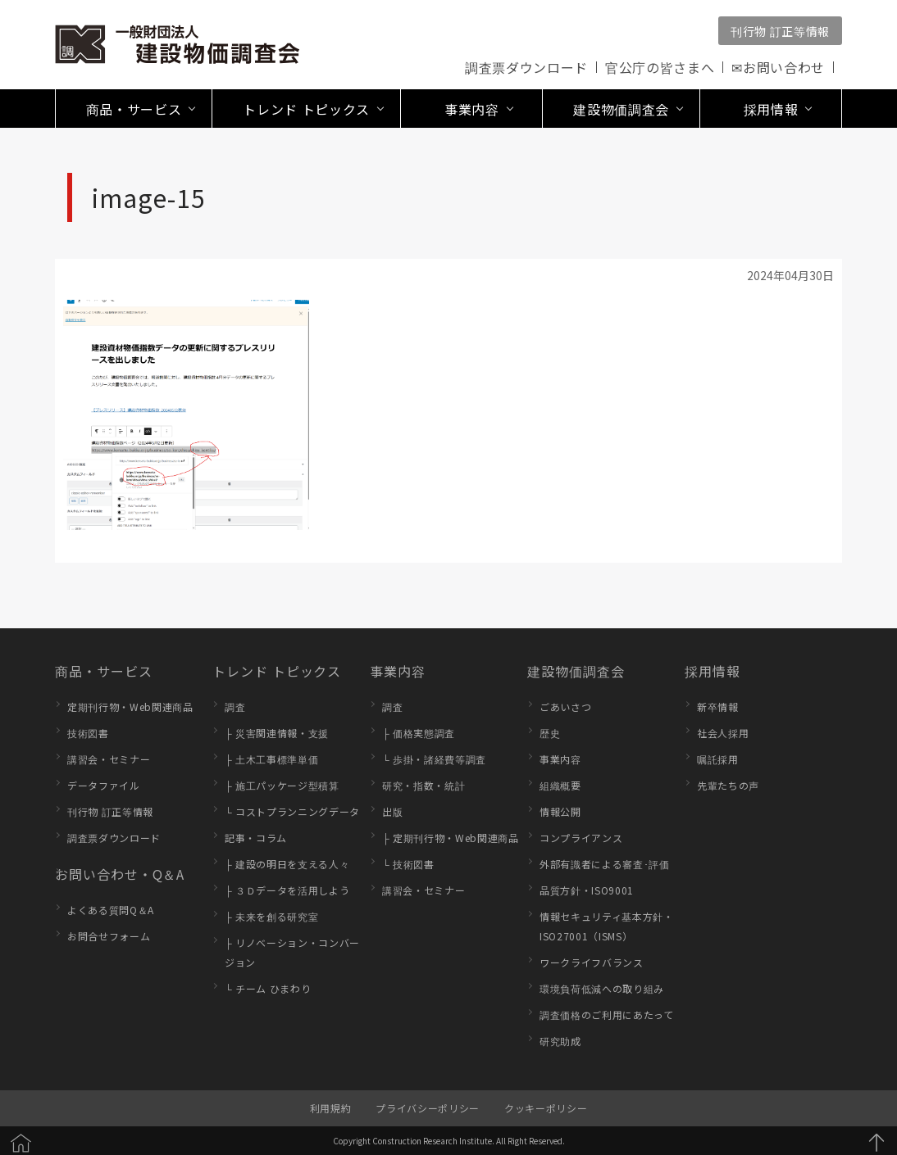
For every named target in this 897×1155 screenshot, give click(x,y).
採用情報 (712, 671)
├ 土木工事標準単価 (271, 759)
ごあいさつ (565, 706)
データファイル (103, 785)
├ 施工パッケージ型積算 (282, 785)
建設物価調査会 (576, 671)
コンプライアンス (581, 838)
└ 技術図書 (408, 864)
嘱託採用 (718, 759)
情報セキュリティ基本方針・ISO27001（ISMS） (607, 926)
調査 (235, 706)
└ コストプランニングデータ (292, 811)
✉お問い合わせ (778, 67)
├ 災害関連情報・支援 (277, 733)
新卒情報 (718, 706)
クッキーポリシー (545, 1108)
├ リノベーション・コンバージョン (292, 952)
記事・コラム (256, 838)
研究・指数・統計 (423, 785)
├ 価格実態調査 (418, 733)
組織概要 (560, 785)
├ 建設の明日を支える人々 (287, 864)
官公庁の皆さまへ (659, 67)
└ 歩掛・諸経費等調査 (434, 759)
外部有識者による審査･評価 (605, 864)
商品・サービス (104, 671)
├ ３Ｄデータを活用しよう (287, 890)
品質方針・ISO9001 (587, 890)
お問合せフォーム (108, 936)
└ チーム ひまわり (268, 988)
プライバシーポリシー (428, 1108)
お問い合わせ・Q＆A (119, 874)
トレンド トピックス (276, 671)
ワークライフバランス (592, 962)
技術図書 (88, 733)
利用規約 (331, 1108)
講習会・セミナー (108, 759)
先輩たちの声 (728, 785)
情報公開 (560, 811)
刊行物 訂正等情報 (780, 31)
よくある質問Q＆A (110, 910)
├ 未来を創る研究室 (271, 916)
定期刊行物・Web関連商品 (130, 706)
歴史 (550, 733)
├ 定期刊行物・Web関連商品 (450, 838)
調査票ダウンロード (526, 67)
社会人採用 (723, 733)
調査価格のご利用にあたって (607, 1014)
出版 (392, 811)
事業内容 (398, 671)
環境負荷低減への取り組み (602, 988)
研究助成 (560, 1041)
